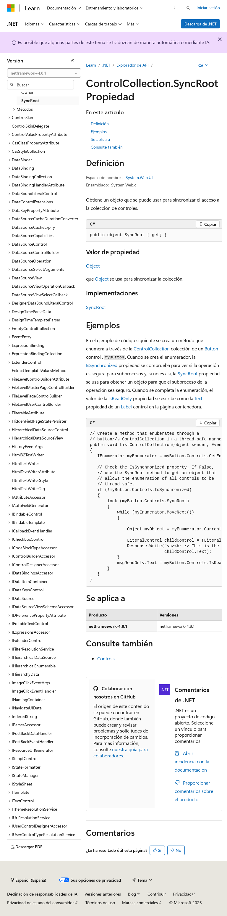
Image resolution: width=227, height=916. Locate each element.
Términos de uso (100, 902)
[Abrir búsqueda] (188, 8)
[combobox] (44, 73)
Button (211, 348)
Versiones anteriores (103, 894)
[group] (154, 507)
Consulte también (107, 147)
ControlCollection (152, 348)
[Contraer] (72, 60)
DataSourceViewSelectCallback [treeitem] (40, 294)
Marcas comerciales (140, 902)
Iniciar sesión (208, 7)
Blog (132, 894)
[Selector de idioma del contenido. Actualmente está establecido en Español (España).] (28, 880)
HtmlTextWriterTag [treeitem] (28, 488)
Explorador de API (132, 65)
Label (126, 406)
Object (93, 266)
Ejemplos (99, 131)
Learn (91, 65)
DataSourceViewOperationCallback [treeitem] (43, 286)
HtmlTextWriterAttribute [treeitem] (33, 471)
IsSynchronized (101, 365)
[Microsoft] (11, 8)
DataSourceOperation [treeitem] (31, 261)
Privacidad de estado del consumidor (40, 902)
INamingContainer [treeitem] (28, 699)
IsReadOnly (120, 398)
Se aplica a (100, 139)
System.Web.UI (139, 177)
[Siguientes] (175, 8)
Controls (106, 658)
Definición (100, 123)
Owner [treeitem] (27, 92)
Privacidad (182, 894)
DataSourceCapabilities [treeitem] (32, 235)
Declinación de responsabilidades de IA (42, 894)
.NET (106, 65)
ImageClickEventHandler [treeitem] (34, 691)
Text (198, 398)
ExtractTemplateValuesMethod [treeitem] (39, 370)
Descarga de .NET (200, 24)
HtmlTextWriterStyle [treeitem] (30, 480)
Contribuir (156, 894)
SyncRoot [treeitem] (30, 100)
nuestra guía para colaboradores (120, 752)
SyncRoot (96, 307)
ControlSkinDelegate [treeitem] (30, 126)
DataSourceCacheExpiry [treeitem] (33, 227)
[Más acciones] (217, 65)
